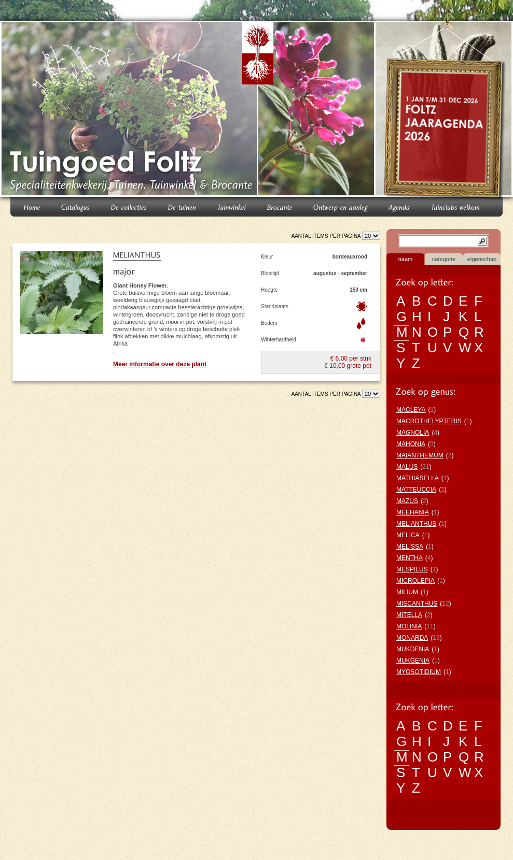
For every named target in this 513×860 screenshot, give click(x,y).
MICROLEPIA (415, 580)
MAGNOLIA (412, 432)
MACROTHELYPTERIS (429, 421)
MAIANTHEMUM (419, 455)
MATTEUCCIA (416, 489)
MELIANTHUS (416, 523)
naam (405, 259)
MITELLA (409, 615)
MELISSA (409, 546)
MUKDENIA (412, 649)
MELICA (408, 535)
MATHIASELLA (417, 478)
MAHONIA (410, 444)
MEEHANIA (412, 512)
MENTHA (409, 558)
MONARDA (412, 637)
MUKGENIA (412, 660)
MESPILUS (412, 569)
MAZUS (407, 501)
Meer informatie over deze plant (159, 364)
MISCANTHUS (416, 603)
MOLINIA (409, 626)
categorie (443, 259)
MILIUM (407, 592)
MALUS (407, 466)
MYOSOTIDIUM (418, 672)
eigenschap (481, 259)
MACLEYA (410, 409)
